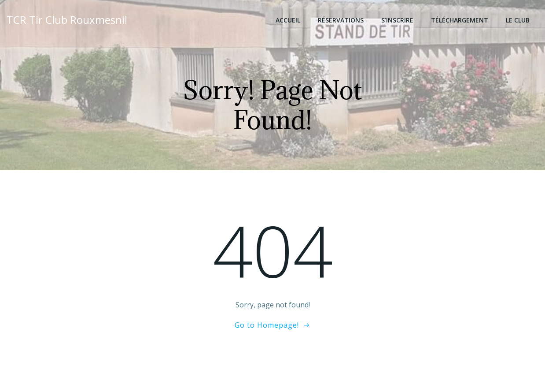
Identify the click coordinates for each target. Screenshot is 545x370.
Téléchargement (459, 20)
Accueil (288, 20)
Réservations (341, 20)
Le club (518, 20)
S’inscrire (397, 20)
